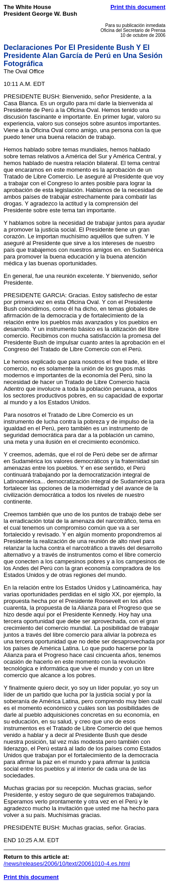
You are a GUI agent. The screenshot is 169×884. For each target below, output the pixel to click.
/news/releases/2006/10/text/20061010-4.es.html (67, 863)
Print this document (137, 7)
